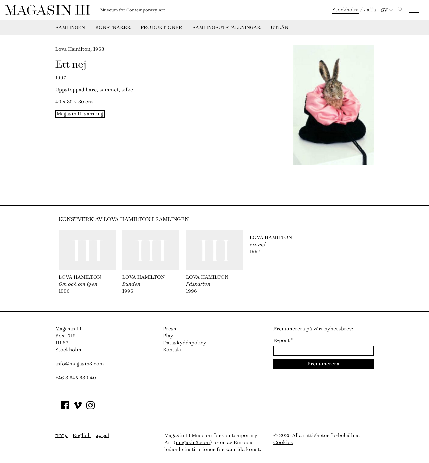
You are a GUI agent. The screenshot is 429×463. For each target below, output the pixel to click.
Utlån (279, 27)
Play (168, 336)
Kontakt (172, 350)
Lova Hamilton (72, 49)
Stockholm (345, 10)
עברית (61, 435)
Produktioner (161, 27)
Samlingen (70, 27)
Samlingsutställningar (226, 27)
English (82, 435)
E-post (283, 340)
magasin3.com (193, 442)
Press (169, 329)
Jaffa (370, 10)
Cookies (283, 442)
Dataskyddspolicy (184, 343)
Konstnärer (113, 27)
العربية (102, 435)
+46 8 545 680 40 (75, 378)
